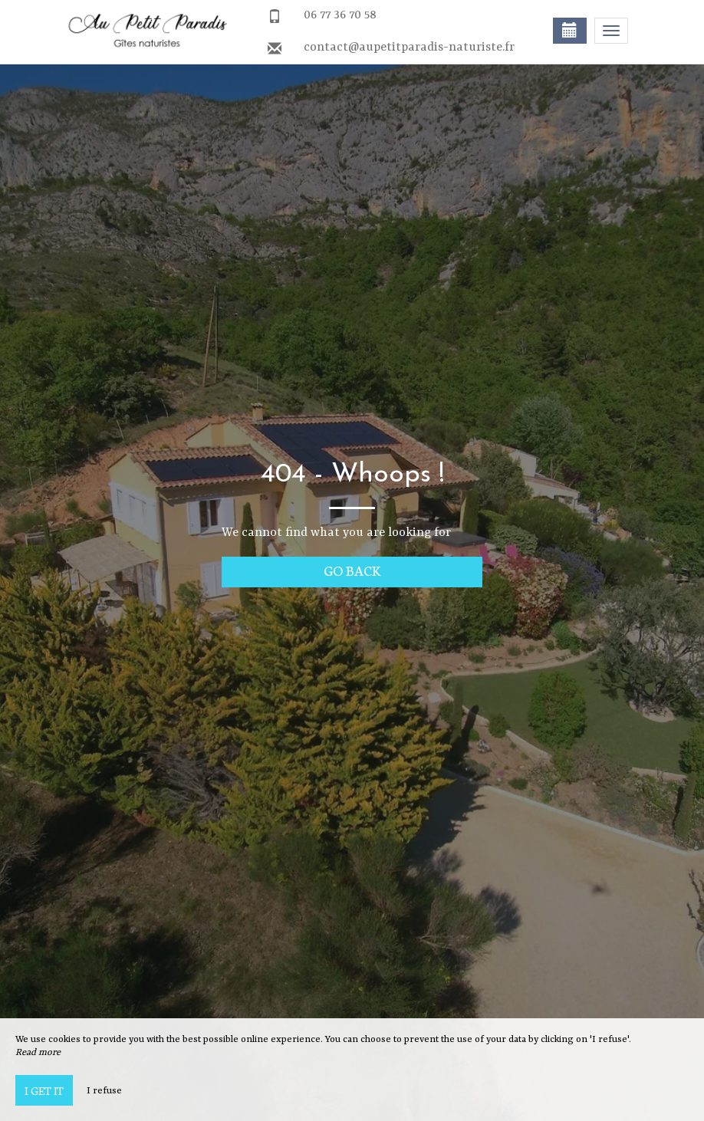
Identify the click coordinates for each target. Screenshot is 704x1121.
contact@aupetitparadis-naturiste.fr (409, 47)
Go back (352, 570)
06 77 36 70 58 (340, 15)
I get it (44, 1090)
